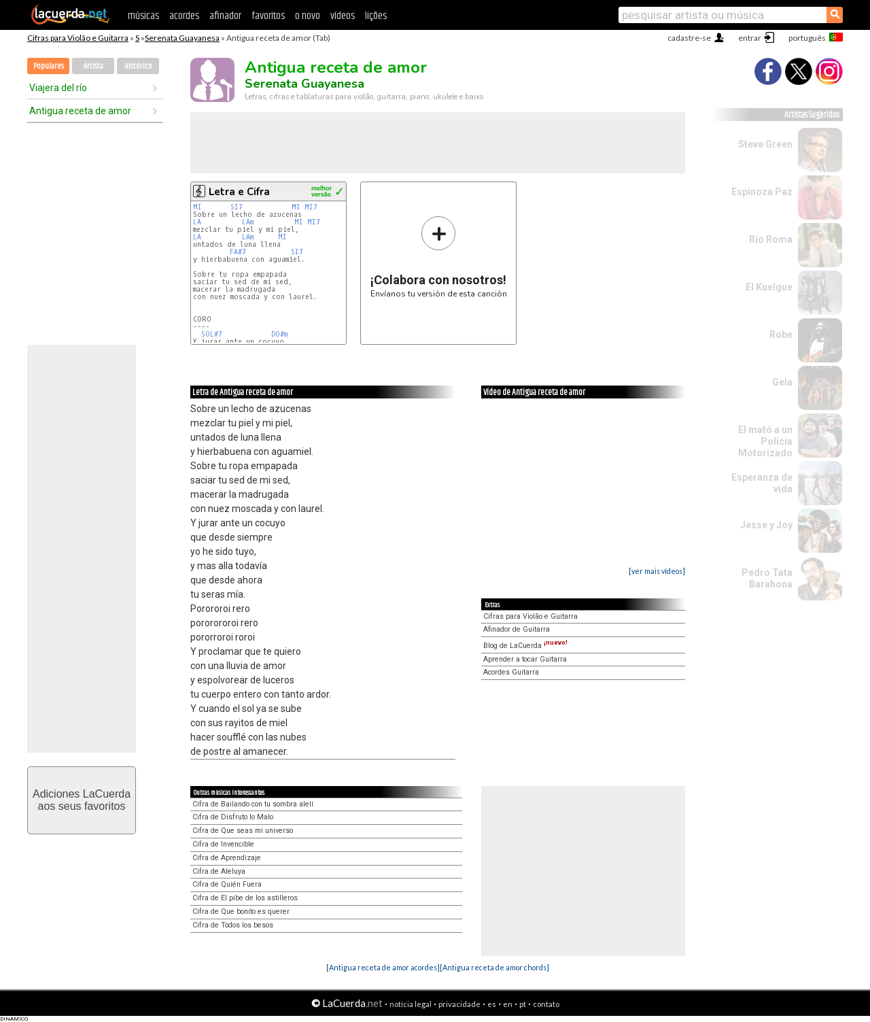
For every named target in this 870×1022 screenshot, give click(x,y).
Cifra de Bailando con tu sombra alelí (252, 804)
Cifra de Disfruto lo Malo (232, 817)
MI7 (310, 207)
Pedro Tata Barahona (767, 578)
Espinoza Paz (762, 191)
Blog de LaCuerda (525, 645)
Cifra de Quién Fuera (227, 884)
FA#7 (238, 252)
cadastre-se (689, 38)
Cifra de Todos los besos (232, 925)
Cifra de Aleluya (218, 871)
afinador (225, 15)
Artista (93, 66)
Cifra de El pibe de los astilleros (245, 897)
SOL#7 (211, 334)
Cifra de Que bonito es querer (241, 911)
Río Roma (771, 239)
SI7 (236, 207)
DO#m (279, 334)
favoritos (268, 15)
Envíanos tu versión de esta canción (438, 256)
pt (522, 1004)
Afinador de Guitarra (516, 629)
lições (376, 15)
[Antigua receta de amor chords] (494, 967)
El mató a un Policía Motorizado (765, 441)
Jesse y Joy (766, 524)
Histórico (138, 66)
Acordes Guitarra (511, 672)
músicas (143, 15)
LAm (248, 222)
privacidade (459, 1004)
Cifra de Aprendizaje (226, 857)
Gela (782, 382)
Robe (781, 334)
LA (197, 222)
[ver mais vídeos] (657, 570)
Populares (48, 66)
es (491, 1004)
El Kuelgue (769, 287)
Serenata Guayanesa (182, 38)
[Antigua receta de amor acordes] (383, 967)
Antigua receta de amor (80, 110)
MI (197, 207)
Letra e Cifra (239, 192)
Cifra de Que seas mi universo (242, 830)
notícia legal (410, 1004)
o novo (307, 15)
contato (546, 1004)
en (507, 1004)
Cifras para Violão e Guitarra (77, 38)
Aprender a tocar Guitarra (525, 659)
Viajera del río (58, 87)
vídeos (342, 15)
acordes (184, 15)
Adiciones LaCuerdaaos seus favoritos (81, 800)
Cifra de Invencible (223, 844)
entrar (749, 38)
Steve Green (765, 144)
